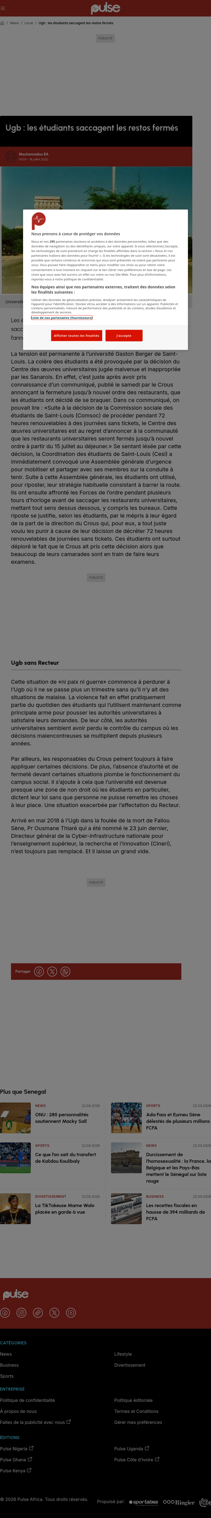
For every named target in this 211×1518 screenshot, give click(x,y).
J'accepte (123, 335)
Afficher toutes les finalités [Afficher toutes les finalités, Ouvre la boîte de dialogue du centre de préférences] (76, 335)
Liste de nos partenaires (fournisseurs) (61, 318)
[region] (105, 279)
